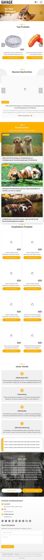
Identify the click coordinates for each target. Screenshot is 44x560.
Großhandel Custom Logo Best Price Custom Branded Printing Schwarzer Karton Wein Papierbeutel (13, 53)
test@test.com (8, 516)
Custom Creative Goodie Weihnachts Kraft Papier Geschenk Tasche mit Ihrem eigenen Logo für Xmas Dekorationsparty (11, 253)
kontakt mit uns (7, 546)
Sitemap (16, 554)
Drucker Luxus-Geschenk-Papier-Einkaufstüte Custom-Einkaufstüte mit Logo (32, 316)
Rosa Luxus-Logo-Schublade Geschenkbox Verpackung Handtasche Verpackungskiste (11, 347)
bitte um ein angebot (32, 490)
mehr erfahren (11, 490)
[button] (2, 12)
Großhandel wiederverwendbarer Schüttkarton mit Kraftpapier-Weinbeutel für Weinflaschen (32, 347)
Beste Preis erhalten (13, 57)
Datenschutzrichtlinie (7, 554)
